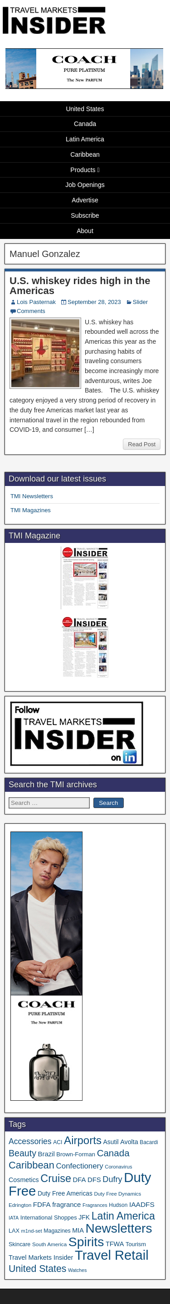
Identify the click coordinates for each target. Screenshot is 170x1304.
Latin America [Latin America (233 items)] (123, 1216)
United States (85, 108)
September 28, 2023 (94, 302)
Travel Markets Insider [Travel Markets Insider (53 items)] (41, 1257)
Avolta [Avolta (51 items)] (129, 1141)
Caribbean (85, 154)
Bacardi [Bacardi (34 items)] (149, 1142)
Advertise (85, 200)
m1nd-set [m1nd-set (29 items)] (31, 1231)
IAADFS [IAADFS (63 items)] (142, 1204)
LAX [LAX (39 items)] (14, 1231)
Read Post (141, 444)
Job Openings (84, 184)
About (85, 230)
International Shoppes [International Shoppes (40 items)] (48, 1217)
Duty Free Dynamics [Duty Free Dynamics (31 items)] (117, 1194)
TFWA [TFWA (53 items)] (115, 1244)
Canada (85, 123)
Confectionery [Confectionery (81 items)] (79, 1166)
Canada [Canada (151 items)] (113, 1153)
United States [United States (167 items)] (37, 1268)
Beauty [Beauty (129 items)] (22, 1153)
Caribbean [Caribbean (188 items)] (31, 1165)
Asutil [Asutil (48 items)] (111, 1141)
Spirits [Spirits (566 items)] (86, 1241)
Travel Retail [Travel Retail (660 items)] (112, 1255)
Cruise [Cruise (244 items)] (55, 1178)
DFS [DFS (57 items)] (94, 1179)
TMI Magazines (30, 510)
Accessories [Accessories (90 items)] (30, 1141)
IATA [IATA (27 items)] (14, 1217)
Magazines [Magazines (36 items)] (57, 1231)
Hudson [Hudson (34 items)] (118, 1205)
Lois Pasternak (36, 302)
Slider (140, 302)
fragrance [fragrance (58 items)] (66, 1204)
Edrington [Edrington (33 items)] (20, 1205)
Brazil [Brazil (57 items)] (46, 1154)
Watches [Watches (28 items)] (77, 1270)
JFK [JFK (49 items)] (84, 1217)
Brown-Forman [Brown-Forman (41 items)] (75, 1154)
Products (82, 169)
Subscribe (85, 215)
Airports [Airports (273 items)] (83, 1140)
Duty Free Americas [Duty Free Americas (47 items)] (65, 1193)
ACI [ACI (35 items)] (57, 1142)
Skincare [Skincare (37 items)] (19, 1244)
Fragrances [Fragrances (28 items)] (95, 1205)
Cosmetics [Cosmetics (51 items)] (24, 1179)
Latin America (85, 139)
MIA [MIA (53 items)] (78, 1230)
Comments (31, 311)
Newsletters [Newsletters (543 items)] (119, 1228)
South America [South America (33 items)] (49, 1244)
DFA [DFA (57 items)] (79, 1179)
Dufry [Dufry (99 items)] (112, 1179)
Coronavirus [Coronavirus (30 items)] (118, 1166)
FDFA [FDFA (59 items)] (42, 1204)
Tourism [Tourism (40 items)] (136, 1244)
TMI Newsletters (31, 496)
